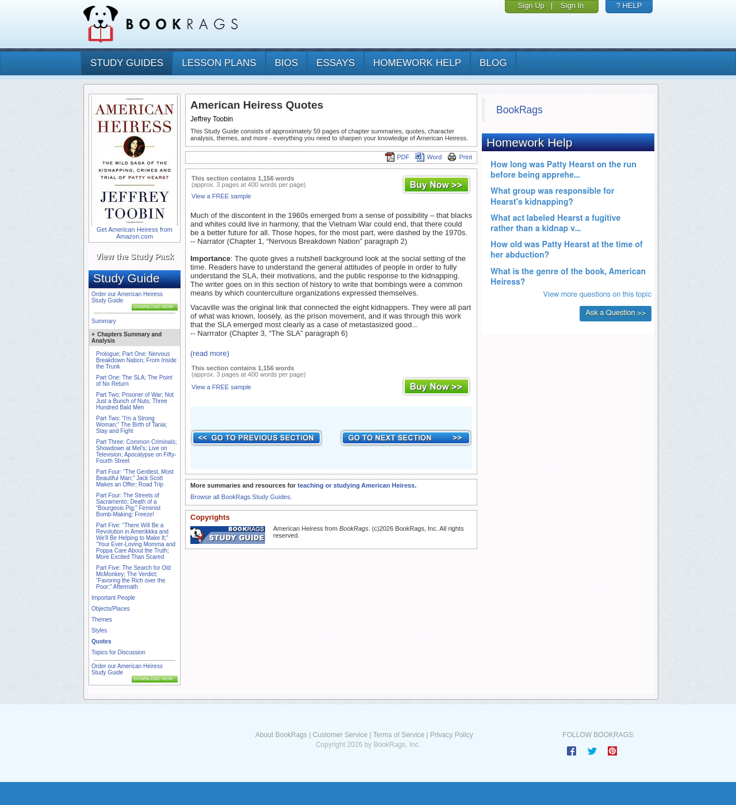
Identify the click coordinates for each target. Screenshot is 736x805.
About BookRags (281, 735)
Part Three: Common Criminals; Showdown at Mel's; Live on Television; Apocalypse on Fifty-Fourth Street (136, 451)
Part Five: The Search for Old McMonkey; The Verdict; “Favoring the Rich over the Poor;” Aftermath (133, 577)
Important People (113, 598)
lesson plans (219, 62)
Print (459, 157)
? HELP (629, 5)
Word (428, 157)
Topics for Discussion (118, 652)
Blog (493, 62)
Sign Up (531, 5)
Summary (103, 321)
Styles (99, 630)
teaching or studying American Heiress (356, 485)
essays (335, 62)
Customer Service (340, 735)
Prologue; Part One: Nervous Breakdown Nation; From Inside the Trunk (136, 360)
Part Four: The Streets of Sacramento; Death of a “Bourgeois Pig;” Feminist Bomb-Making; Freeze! (128, 505)
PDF (397, 157)
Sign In (572, 5)
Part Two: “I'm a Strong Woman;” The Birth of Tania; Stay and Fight (131, 424)
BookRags (519, 110)
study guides (126, 62)
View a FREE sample (221, 196)
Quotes (101, 641)
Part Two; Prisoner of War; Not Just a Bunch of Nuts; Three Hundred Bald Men (135, 401)
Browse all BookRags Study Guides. (241, 496)
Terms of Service (398, 735)
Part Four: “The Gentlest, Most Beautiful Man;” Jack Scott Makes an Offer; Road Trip (135, 478)
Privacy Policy (451, 735)
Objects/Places (110, 608)
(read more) (209, 353)
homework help (417, 62)
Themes (101, 619)
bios (286, 62)
